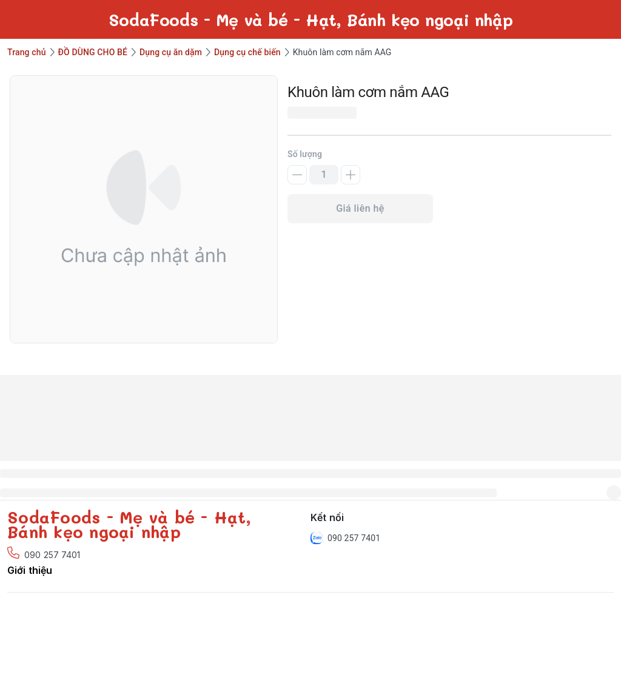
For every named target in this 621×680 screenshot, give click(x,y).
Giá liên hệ (360, 208)
